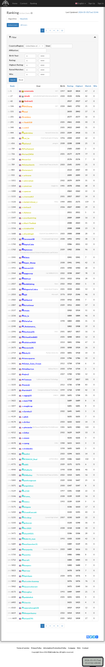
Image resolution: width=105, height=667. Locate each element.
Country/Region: (16, 46)
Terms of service (23, 648)
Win (95, 86)
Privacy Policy (36, 648)
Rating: (12, 60)
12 (62, 30)
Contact (85, 648)
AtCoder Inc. (54, 652)
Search (12, 80)
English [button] (80, 3)
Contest (23, 3)
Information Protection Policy (54, 648)
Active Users (13, 25)
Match (88, 86)
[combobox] (34, 46)
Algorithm (12, 19)
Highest (79, 86)
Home (14, 3)
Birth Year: (14, 55)
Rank (12, 86)
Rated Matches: (16, 69)
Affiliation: (14, 50)
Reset (21, 80)
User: (48, 46)
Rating (70, 86)
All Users (24, 25)
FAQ (78, 648)
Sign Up (91, 3)
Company (71, 648)
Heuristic (24, 19)
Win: (11, 74)
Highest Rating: (16, 65)
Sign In (101, 3)
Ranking (33, 3)
